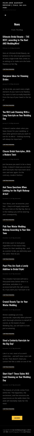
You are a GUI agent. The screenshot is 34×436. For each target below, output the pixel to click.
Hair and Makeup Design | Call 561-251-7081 (15, 5)
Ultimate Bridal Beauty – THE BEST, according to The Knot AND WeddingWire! (16, 40)
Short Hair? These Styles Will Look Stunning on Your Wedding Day (17, 380)
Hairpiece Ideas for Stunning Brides (15, 80)
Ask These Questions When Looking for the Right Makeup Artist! (16, 193)
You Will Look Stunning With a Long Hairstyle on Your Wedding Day (17, 118)
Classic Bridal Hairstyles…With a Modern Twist (16, 155)
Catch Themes (27, 432)
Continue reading (8, 69)
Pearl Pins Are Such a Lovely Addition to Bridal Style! (15, 270)
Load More (17, 418)
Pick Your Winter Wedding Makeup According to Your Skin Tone (16, 233)
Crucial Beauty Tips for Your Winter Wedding (15, 306)
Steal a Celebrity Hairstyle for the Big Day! (16, 345)
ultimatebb (17, 48)
